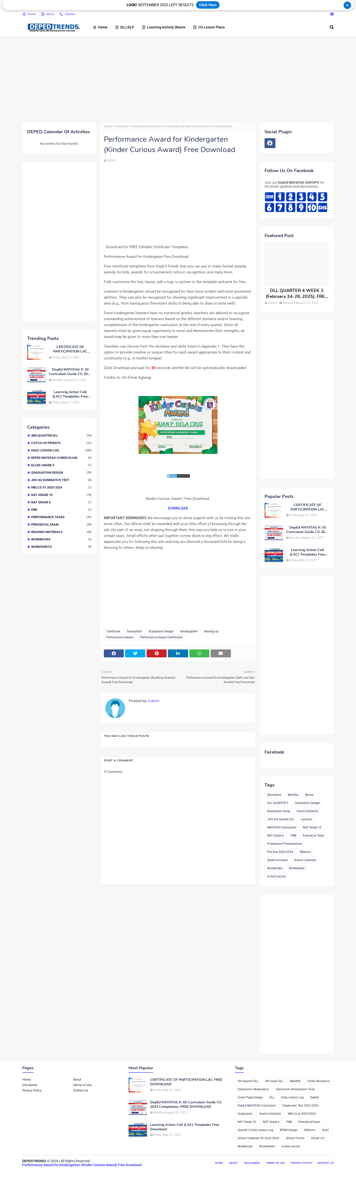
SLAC (325, 1130)
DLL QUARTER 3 (277, 803)
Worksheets (61, 547)
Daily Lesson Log (61, 450)
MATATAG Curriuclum (281, 827)
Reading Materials (61, 532)
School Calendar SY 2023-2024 (258, 1138)
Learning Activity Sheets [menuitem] (163, 27)
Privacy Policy (32, 1090)
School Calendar (305, 860)
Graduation (134, 631)
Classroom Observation (253, 1089)
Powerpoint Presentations (284, 843)
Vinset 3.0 (317, 1138)
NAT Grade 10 (61, 495)
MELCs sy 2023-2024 (61, 487)
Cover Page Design (250, 1097)
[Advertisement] (170, 78)
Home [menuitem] (100, 27)
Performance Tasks (61, 517)
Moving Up (211, 631)
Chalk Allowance (318, 1081)
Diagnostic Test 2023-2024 (300, 1105)
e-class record (276, 876)
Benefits (293, 795)
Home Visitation (307, 811)
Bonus (309, 795)
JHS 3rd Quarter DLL (280, 819)
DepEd (314, 1097)
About (47, 14)
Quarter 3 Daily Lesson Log (255, 1130)
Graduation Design (61, 472)
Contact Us (80, 1090)
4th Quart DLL (274, 1081)
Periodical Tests (313, 835)
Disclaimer (29, 1085)
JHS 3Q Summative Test (61, 480)
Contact (67, 14)
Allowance (274, 795)
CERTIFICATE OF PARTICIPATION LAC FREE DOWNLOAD (70, 349)
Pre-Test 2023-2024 (280, 852)
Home (29, 14)
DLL (271, 1097)
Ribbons (305, 852)
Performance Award (120, 637)
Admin (111, 160)
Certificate (121, 126)
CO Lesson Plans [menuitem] (209, 27)
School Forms (295, 1138)
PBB (61, 510)
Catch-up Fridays (61, 443)
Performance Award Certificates (161, 637)
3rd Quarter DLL (61, 435)
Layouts (306, 819)
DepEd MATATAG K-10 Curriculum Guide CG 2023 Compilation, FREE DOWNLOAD (70, 371)
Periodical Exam (61, 524)
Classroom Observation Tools (295, 1089)
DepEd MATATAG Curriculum (61, 458)
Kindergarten (189, 631)
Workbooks (61, 539)
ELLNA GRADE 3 (61, 465)
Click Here (208, 5)
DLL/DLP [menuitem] (124, 27)
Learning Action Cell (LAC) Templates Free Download (70, 394)
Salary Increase (277, 860)
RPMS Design (289, 1130)
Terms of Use (82, 1085)
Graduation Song (278, 811)
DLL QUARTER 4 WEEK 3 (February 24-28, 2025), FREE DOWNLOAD (297, 293)
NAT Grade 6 (61, 502)
